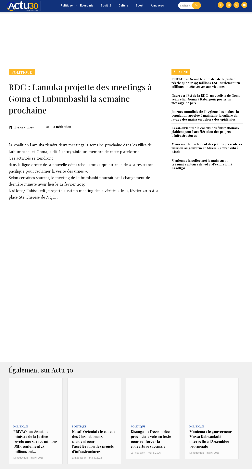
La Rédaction (61, 127)
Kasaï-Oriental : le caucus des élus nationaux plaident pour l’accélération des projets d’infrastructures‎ (205, 131)
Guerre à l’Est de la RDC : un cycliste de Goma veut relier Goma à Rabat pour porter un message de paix (205, 99)
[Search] (196, 5)
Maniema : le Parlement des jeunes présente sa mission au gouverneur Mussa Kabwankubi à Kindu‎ (206, 148)
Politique (22, 72)
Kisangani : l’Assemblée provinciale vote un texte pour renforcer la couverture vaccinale (151, 439)
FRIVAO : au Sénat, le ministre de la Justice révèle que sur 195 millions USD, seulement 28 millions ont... (35, 441)
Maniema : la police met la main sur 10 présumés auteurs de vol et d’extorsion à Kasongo (201, 164)
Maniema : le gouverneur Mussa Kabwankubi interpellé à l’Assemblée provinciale (210, 439)
